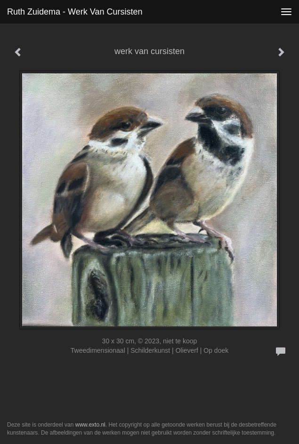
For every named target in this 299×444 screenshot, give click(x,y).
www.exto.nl (90, 424)
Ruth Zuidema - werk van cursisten (74, 11)
